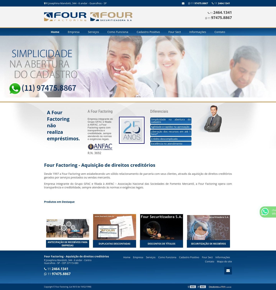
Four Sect (174, 32)
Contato (219, 32)
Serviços (93, 32)
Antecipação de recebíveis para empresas (68, 244)
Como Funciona (117, 32)
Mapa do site (224, 261)
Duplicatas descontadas (114, 243)
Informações (197, 32)
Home (55, 32)
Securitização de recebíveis (208, 243)
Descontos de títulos (161, 243)
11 (221, 3)
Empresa (74, 32)
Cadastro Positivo (148, 32)
